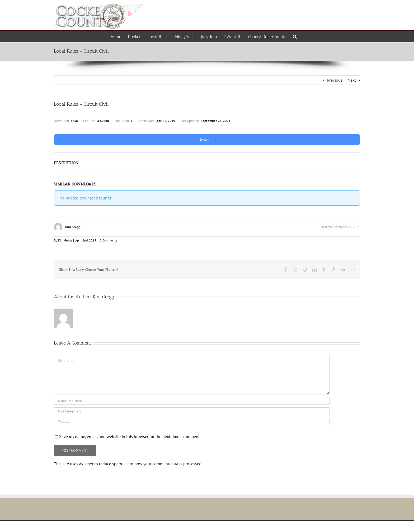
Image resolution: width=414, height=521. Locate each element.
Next (351, 80)
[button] (295, 36)
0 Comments (108, 240)
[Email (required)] (192, 411)
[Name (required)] (192, 401)
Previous (334, 80)
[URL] (192, 421)
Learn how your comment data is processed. (163, 463)
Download (207, 139)
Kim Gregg (65, 240)
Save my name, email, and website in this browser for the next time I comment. (129, 436)
